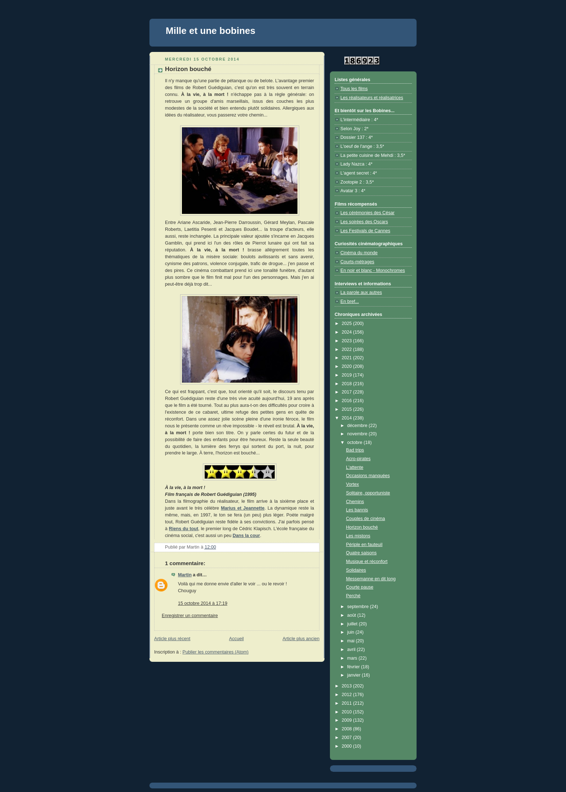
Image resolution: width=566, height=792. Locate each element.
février (354, 666)
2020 (347, 366)
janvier (354, 675)
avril (352, 649)
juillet (353, 623)
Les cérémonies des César (367, 212)
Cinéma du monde (359, 252)
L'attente (354, 467)
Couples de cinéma (365, 518)
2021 (347, 357)
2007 (347, 737)
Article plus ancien (301, 638)
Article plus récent (172, 638)
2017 (347, 392)
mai (351, 640)
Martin (185, 574)
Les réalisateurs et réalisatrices (371, 97)
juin (351, 632)
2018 (347, 383)
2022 (347, 349)
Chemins (355, 501)
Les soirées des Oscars (364, 221)
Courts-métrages (357, 261)
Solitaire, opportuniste (368, 493)
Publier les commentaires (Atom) (216, 652)
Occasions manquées (368, 475)
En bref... (349, 301)
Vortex (352, 484)
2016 (347, 400)
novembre (358, 433)
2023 (347, 340)
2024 (347, 332)
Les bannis (357, 509)
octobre (355, 442)
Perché (353, 595)
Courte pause (360, 587)
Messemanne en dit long (371, 578)
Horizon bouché (362, 527)
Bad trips (355, 450)
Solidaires (356, 570)
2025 (347, 323)
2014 (347, 418)
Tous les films (354, 88)
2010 (347, 711)
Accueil (236, 638)
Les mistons (358, 535)
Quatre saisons (361, 552)
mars (353, 658)
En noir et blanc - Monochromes (372, 270)
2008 (347, 728)
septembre (358, 606)
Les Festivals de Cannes (365, 230)
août (352, 615)
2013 (347, 685)
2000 (347, 746)
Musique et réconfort (367, 561)
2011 (347, 703)
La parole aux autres (361, 292)
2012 (347, 694)
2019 (347, 375)
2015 (347, 409)
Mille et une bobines (210, 30)
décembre (358, 425)
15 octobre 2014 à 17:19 (202, 603)
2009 (347, 720)
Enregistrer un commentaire (190, 615)
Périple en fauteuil (364, 544)
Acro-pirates (358, 458)
